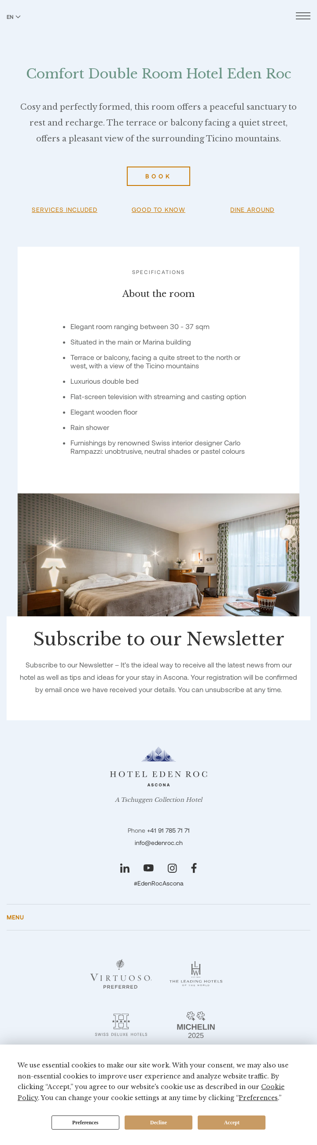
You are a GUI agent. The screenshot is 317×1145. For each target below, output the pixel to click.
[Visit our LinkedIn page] (124, 868)
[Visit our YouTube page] (149, 867)
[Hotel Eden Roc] (158, 26)
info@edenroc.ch (159, 842)
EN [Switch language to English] (14, 17)
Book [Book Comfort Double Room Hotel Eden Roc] (158, 176)
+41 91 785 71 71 (168, 830)
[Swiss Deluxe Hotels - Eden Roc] (121, 1025)
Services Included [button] (64, 209)
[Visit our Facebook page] (194, 868)
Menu (15, 917)
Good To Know (158, 209)
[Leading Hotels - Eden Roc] (195, 974)
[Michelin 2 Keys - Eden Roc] (195, 1024)
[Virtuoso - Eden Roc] (121, 974)
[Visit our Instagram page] (172, 868)
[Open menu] (303, 17)
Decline (158, 1122)
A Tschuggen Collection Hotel (158, 800)
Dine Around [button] (252, 209)
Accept (232, 1122)
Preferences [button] (258, 1098)
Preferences (85, 1122)
